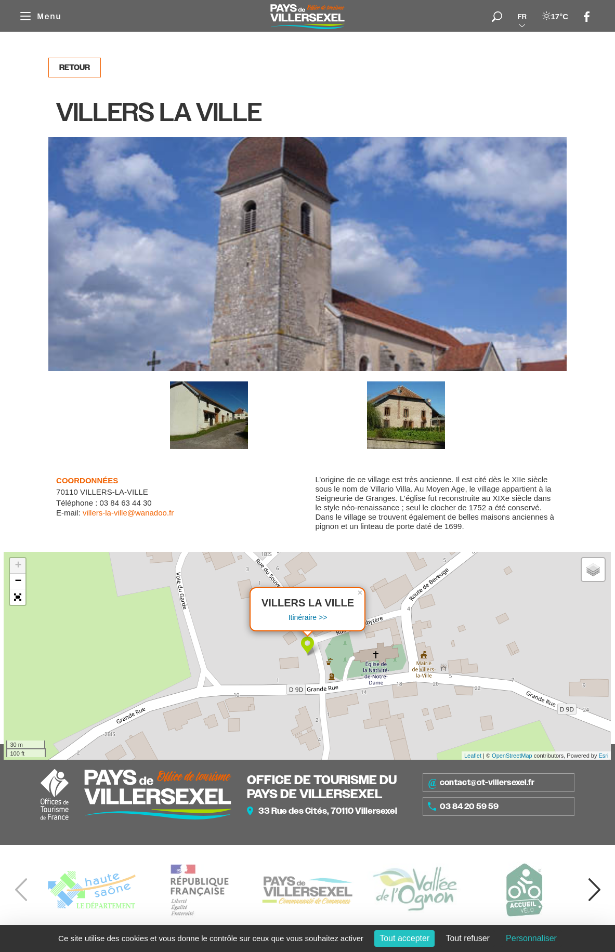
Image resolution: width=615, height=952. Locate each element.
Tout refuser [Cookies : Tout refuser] (467, 938)
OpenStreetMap (512, 755)
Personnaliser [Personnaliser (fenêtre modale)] (531, 938)
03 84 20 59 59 (463, 806)
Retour (74, 67)
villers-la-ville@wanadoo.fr (128, 512)
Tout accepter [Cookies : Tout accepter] (404, 938)
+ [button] (18, 566)
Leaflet (472, 755)
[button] (17, 597)
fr (522, 16)
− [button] (18, 581)
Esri (604, 755)
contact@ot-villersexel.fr (481, 782)
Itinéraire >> (308, 617)
